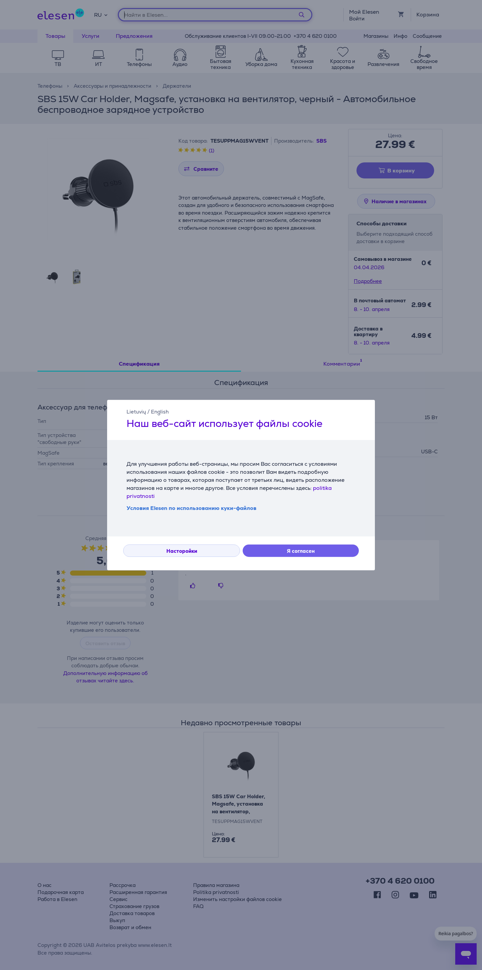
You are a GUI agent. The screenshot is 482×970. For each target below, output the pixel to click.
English (160, 411)
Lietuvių (136, 411)
